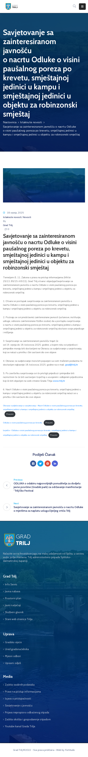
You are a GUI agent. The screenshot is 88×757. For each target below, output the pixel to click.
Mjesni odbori (13, 656)
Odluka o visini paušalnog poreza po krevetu (22, 422)
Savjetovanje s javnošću (18, 705)
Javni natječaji (13, 605)
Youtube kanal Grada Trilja (20, 726)
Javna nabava (12, 591)
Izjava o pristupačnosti (18, 698)
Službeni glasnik (14, 612)
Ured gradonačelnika (17, 649)
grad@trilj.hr (71, 364)
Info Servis (11, 584)
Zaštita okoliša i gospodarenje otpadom (28, 719)
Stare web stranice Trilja (18, 619)
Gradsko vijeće (13, 642)
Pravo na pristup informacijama (23, 691)
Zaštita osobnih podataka (20, 684)
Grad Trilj (8, 225)
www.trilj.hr (59, 381)
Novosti (27, 217)
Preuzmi (9, 414)
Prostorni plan (13, 598)
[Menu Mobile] (82, 6)
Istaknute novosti (31, 122)
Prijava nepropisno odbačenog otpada (27, 712)
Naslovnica (9, 122)
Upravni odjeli (13, 663)
